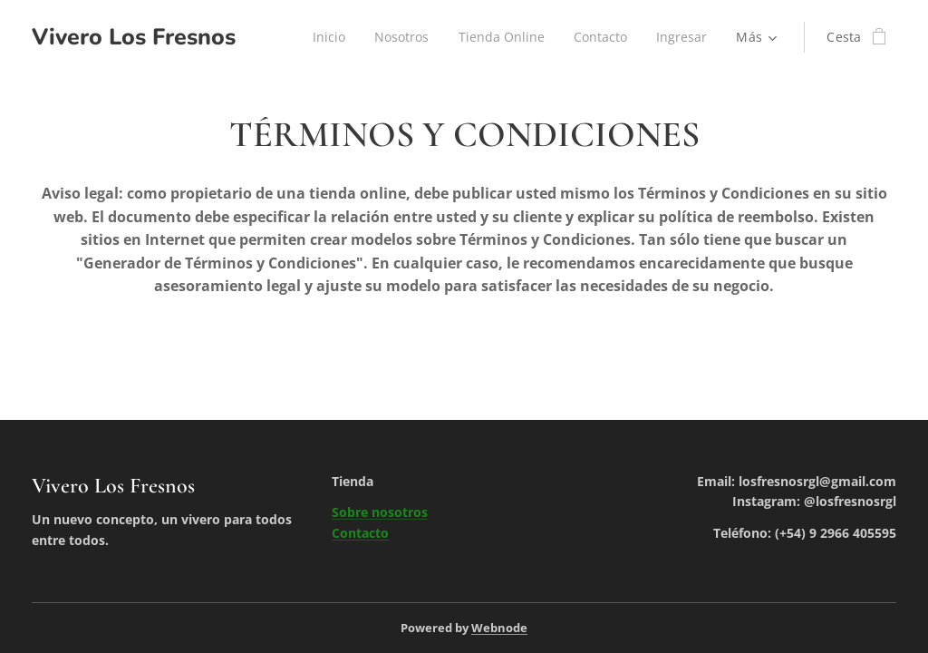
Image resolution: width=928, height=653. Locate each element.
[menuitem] (325, 37)
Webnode (499, 627)
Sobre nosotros (380, 512)
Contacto (360, 532)
